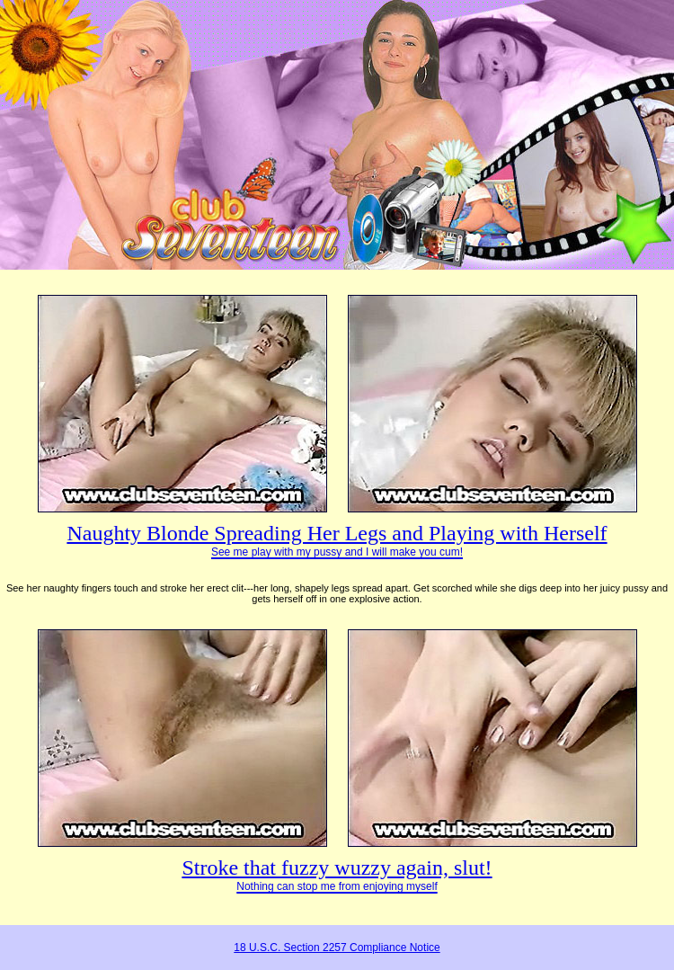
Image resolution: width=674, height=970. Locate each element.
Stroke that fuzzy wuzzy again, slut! (337, 874)
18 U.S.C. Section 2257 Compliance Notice (336, 947)
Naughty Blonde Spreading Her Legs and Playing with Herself (337, 539)
